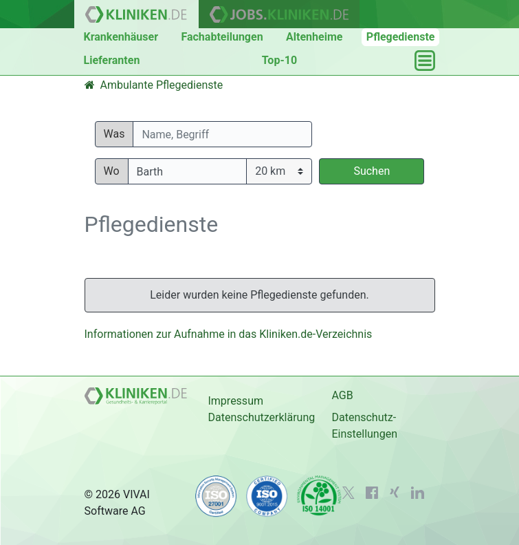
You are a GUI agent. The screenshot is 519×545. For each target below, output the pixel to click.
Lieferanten (112, 60)
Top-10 (279, 60)
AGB (342, 395)
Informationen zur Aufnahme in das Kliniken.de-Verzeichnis (229, 334)
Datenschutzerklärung (261, 417)
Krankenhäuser (121, 36)
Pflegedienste (400, 36)
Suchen (371, 171)
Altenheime (314, 36)
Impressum (235, 400)
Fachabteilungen (222, 36)
